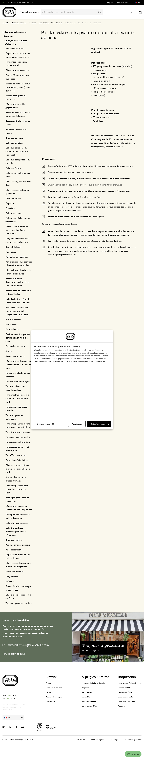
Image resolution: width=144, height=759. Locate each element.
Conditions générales (132, 740)
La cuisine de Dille (125, 697)
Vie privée (80, 740)
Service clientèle (122, 3)
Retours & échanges (54, 697)
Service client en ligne (14, 654)
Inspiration (127, 677)
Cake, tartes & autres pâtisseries (50, 23)
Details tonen (45, 424)
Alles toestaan (100, 424)
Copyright (114, 740)
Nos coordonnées (89, 701)
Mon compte (131, 12)
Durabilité (86, 697)
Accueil (5, 23)
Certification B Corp (90, 706)
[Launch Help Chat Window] (133, 754)
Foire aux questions (54, 688)
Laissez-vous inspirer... (18, 23)
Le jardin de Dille (125, 692)
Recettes (32, 23)
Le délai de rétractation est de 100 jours (19, 3)
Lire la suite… (51, 701)
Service (51, 677)
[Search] (100, 12)
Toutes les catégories (31, 12)
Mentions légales (97, 740)
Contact (49, 683)
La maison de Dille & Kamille (129, 683)
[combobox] (72, 12)
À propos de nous (95, 677)
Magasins (110, 3)
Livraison (49, 692)
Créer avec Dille (124, 688)
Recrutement (87, 692)
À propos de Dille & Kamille (93, 683)
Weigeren (77, 424)
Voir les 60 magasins (90, 650)
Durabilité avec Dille (126, 701)
